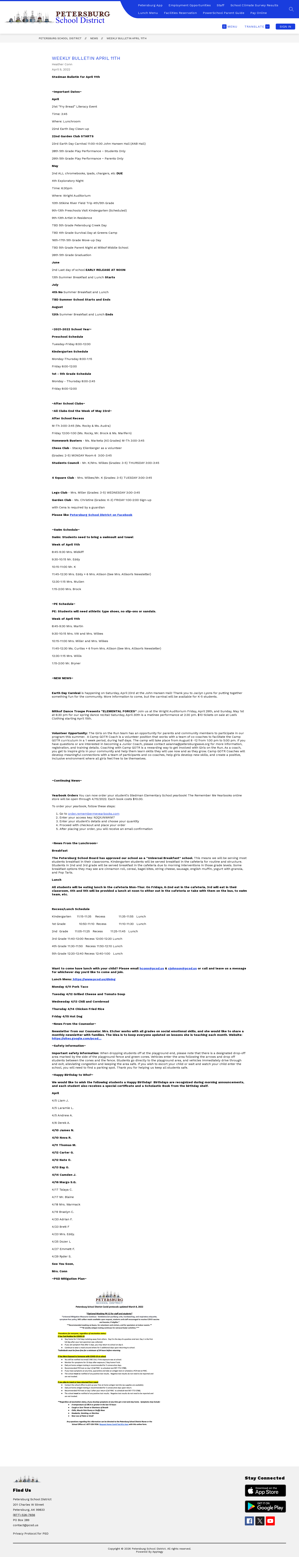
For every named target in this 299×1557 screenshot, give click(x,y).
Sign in (285, 26)
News (94, 38)
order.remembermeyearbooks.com (93, 813)
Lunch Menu (148, 13)
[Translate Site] (257, 26)
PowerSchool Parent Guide (223, 13)
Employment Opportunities (190, 5)
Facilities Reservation (180, 13)
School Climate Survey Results (254, 5)
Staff (220, 5)
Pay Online (258, 13)
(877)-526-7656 (24, 1515)
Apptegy (157, 1551)
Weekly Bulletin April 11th (126, 38)
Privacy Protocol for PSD (30, 1533)
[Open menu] (229, 26)
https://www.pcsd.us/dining (94, 979)
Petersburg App (150, 5)
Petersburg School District (60, 38)
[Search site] (291, 9)
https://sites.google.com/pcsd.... (76, 1038)
